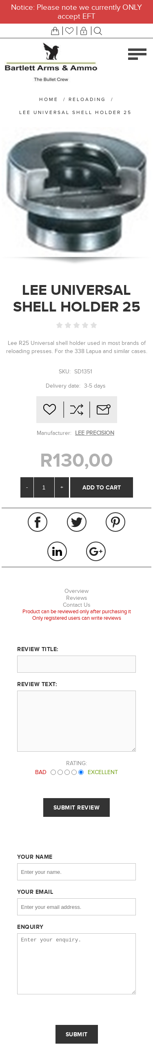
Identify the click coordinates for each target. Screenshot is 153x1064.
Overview (76, 591)
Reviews (76, 598)
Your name (35, 856)
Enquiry (30, 927)
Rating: (76, 763)
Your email (35, 891)
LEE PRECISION (94, 433)
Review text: (37, 684)
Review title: (37, 649)
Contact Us (77, 604)
